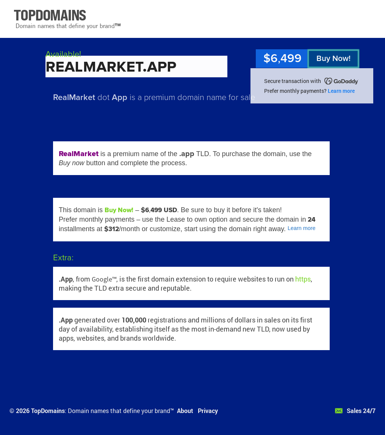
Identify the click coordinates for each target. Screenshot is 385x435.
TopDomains (48, 411)
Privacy (208, 411)
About (185, 411)
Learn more (341, 90)
